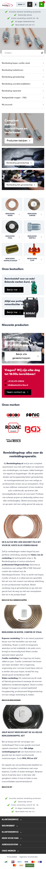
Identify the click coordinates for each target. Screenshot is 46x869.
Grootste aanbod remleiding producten (25, 12)
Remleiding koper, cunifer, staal (16, 63)
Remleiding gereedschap (13, 77)
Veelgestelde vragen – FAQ (14, 97)
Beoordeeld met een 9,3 (25, 25)
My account (7, 104)
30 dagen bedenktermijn (25, 22)
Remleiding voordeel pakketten (16, 84)
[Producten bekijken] (23, 129)
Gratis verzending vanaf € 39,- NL (25, 18)
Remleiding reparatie (11, 91)
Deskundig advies (25, 15)
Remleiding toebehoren (12, 70)
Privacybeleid (12, 857)
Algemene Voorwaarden (29, 857)
